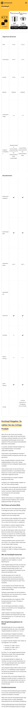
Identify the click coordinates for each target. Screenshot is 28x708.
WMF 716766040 (23, 24)
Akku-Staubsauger (6, 579)
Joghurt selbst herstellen (7, 613)
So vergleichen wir (8, 662)
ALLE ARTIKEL (5, 633)
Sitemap (21, 666)
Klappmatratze (5, 574)
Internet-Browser (9, 649)
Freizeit (17, 674)
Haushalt (22, 674)
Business (6, 674)
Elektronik (11, 674)
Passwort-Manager (18, 649)
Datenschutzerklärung (8, 664)
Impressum (8, 666)
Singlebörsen (6, 652)
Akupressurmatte (5, 590)
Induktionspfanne (5, 571)
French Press (4, 582)
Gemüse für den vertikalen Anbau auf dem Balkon (13, 623)
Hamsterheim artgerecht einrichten (10, 601)
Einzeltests (21, 662)
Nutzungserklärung (20, 664)
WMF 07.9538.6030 (14, 24)
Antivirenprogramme (10, 647)
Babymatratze (4, 584)
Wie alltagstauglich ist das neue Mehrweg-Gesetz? (13, 630)
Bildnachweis (14, 666)
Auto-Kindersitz (5, 566)
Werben (16, 662)
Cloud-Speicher (19, 647)
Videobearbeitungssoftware (18, 652)
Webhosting (14, 654)
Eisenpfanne (4, 568)
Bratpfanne (4, 587)
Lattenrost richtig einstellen (8, 620)
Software (14, 676)
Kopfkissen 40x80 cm (6, 576)
